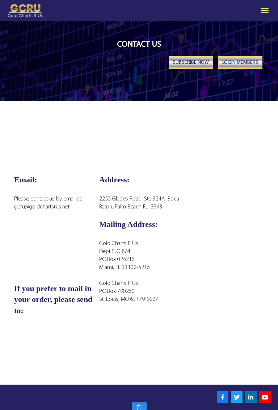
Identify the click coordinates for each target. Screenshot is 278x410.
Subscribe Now (190, 63)
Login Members (240, 63)
